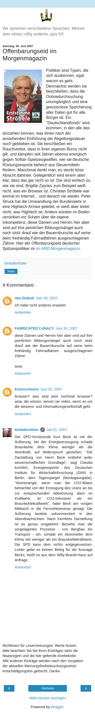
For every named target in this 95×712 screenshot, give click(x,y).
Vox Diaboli (24, 298)
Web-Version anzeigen (47, 698)
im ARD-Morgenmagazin (58, 248)
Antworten (23, 312)
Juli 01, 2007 (56, 430)
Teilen (11, 271)
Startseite (47, 688)
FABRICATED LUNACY (34, 328)
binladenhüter (27, 430)
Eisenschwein (27, 389)
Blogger (57, 707)
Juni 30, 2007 (47, 298)
